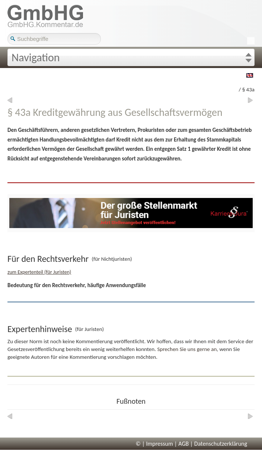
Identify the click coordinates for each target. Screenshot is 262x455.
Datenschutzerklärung (220, 443)
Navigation (36, 57)
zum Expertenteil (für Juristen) (39, 272)
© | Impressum (154, 443)
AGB (183, 443)
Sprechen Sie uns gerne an (187, 349)
